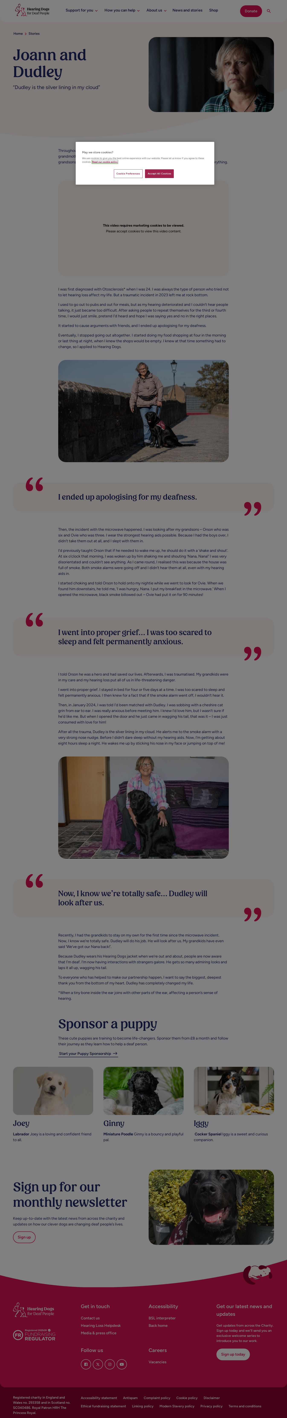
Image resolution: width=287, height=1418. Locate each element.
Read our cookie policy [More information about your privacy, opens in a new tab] (105, 161)
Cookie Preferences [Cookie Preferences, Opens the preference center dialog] (128, 173)
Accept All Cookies (159, 173)
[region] (145, 163)
